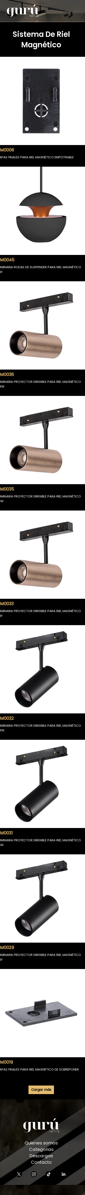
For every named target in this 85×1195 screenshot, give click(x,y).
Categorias (41, 1149)
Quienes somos (41, 1143)
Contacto (41, 1162)
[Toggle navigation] (58, 11)
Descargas (41, 1156)
